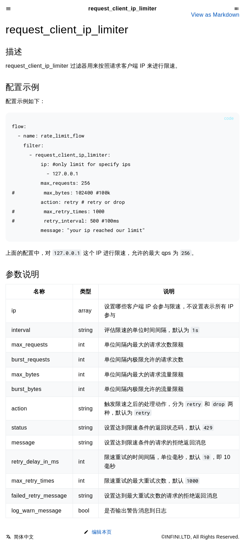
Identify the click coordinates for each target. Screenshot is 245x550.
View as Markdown (215, 15)
